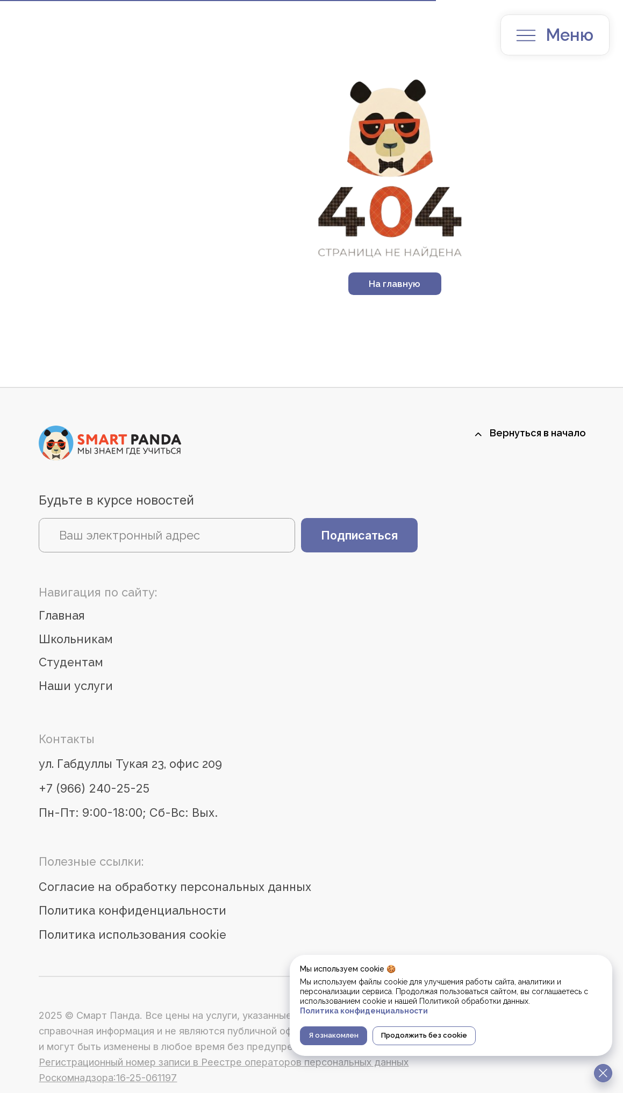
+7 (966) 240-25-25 (94, 788)
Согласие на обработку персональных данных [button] (175, 887)
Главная (62, 615)
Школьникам (76, 639)
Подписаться (359, 535)
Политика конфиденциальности (132, 910)
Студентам (71, 662)
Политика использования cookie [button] (132, 934)
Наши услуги (76, 686)
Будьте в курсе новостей (116, 500)
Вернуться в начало (538, 432)
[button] (526, 35)
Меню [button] (569, 35)
